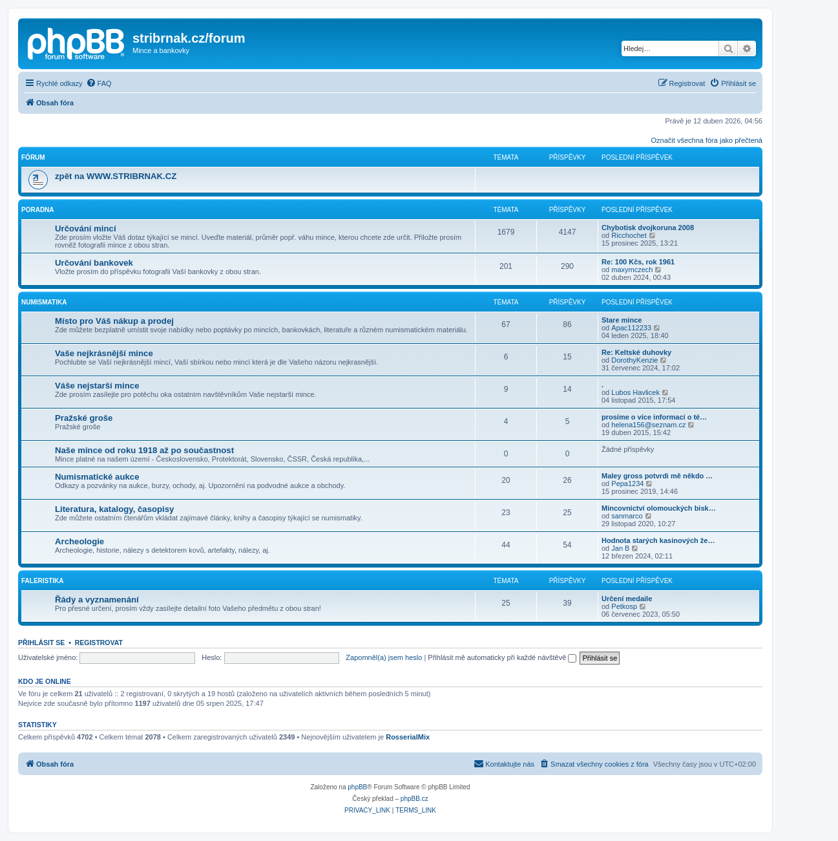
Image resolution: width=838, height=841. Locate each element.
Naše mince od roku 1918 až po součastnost (144, 450)
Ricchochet (628, 235)
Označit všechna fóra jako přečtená (706, 140)
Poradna (37, 209)
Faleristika (42, 580)
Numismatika (44, 302)
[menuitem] (99, 83)
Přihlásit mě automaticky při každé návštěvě (502, 657)
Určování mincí (85, 228)
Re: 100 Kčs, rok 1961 (638, 262)
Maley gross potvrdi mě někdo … (657, 476)
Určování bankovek (94, 263)
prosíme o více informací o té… (654, 417)
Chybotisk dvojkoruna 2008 (648, 227)
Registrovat (99, 642)
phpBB (357, 787)
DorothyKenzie (634, 360)
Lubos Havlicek (635, 392)
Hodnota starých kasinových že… (658, 540)
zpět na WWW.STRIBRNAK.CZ (115, 176)
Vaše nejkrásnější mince (104, 353)
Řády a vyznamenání (97, 599)
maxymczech (632, 269)
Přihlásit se (41, 642)
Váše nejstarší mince (97, 385)
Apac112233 (631, 328)
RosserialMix (408, 737)
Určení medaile (627, 598)
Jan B (620, 548)
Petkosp (624, 606)
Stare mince (622, 320)
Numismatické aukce (97, 477)
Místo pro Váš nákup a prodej (114, 321)
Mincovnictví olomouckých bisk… (659, 508)
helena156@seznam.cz (648, 425)
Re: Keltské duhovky (636, 352)
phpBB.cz (414, 798)
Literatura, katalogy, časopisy (114, 509)
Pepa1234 (627, 483)
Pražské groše (83, 418)
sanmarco (626, 516)
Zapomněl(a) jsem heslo (384, 657)
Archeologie (79, 541)
